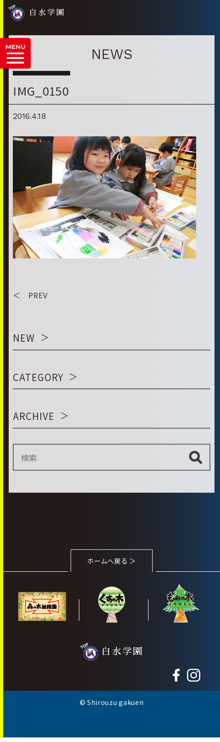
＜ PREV (30, 295)
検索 (195, 458)
